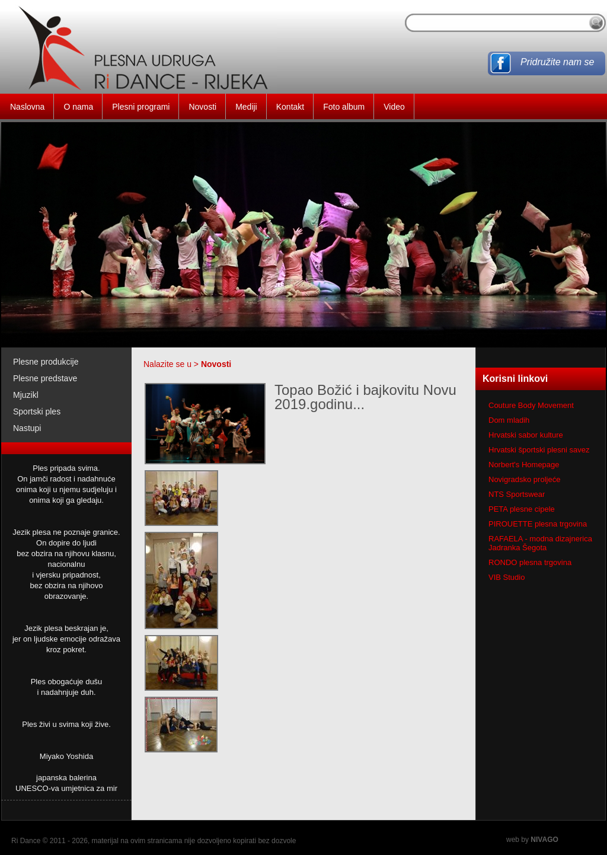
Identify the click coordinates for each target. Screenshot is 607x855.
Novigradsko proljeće (524, 479)
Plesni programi (141, 106)
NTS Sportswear (516, 494)
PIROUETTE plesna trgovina (537, 523)
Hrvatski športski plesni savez (539, 449)
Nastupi (27, 428)
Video (394, 106)
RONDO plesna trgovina (529, 562)
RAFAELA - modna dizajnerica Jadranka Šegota (540, 543)
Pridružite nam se (557, 62)
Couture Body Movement (531, 405)
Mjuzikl (26, 395)
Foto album (344, 106)
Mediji (246, 106)
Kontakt (290, 106)
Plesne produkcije (46, 361)
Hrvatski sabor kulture (525, 434)
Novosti (202, 106)
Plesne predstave (45, 378)
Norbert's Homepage (524, 464)
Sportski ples (36, 411)
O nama (78, 106)
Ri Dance (25, 841)
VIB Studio (506, 577)
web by (532, 839)
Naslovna (27, 106)
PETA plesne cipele (521, 509)
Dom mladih (508, 420)
